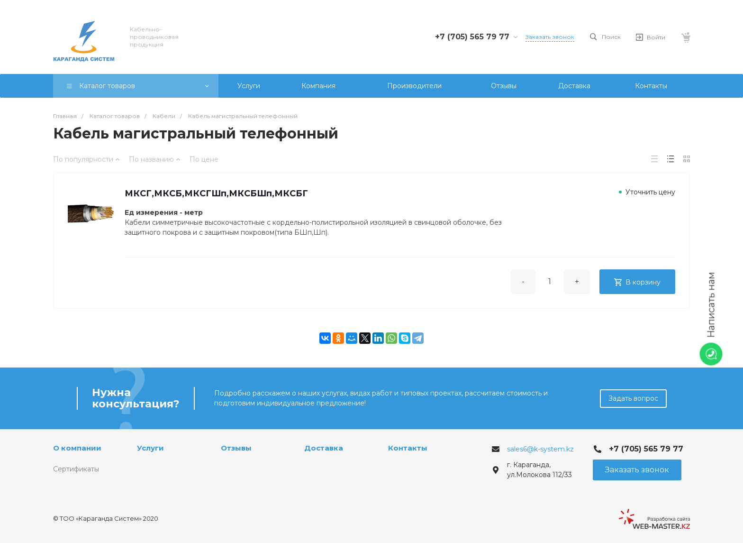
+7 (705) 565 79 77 (472, 36)
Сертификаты (76, 469)
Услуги (150, 447)
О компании (77, 447)
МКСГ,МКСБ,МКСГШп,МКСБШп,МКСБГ (216, 193)
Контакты (407, 447)
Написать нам (711, 305)
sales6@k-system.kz (540, 449)
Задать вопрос (633, 398)
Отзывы (236, 447)
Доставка (323, 447)
